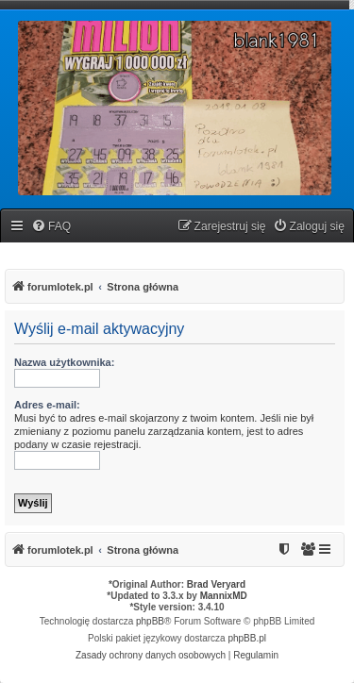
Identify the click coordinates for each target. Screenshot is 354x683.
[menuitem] (51, 227)
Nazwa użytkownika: (64, 362)
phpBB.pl (247, 638)
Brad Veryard (216, 584)
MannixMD (223, 596)
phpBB (150, 621)
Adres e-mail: (47, 404)
